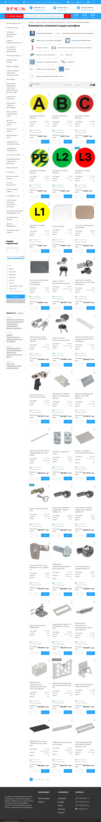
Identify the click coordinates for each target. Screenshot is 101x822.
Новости (41, 798)
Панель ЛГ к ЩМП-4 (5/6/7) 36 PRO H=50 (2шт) (84, 450)
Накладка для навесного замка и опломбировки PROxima (61, 394)
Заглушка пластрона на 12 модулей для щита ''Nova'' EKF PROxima (84, 338)
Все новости (20, 313)
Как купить (61, 805)
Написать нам (62, 10)
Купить (45, 141)
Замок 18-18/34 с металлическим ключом (61, 281)
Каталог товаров (14, 16)
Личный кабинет (87, 8)
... (44, 775)
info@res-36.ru (62, 8)
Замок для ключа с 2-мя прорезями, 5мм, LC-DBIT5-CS (39, 565)
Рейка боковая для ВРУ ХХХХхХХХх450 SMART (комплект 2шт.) (83, 741)
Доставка (61, 798)
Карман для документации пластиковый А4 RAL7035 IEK (62, 682)
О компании (62, 795)
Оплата (60, 802)
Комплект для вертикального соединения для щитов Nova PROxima (83, 623)
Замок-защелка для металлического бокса (38, 394)
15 (47, 775)
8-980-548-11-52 (39, 8)
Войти (83, 10)
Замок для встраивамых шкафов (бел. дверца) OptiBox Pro (61, 507)
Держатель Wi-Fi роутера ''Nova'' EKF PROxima (84, 682)
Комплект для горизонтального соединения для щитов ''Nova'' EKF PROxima (38, 682)
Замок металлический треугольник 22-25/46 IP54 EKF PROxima (85, 281)
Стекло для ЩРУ (58, 226)
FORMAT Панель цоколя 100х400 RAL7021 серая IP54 (38, 740)
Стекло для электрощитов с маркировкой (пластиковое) (39, 281)
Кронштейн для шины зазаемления (38, 623)
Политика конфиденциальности (14, 819)
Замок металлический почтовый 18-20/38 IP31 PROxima (38, 338)
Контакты (61, 809)
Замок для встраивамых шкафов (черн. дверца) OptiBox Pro (84, 507)
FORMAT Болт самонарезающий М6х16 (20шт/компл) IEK (61, 564)
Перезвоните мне (39, 10)
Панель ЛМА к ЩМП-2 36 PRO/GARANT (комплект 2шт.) (61, 623)
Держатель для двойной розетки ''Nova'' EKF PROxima (84, 394)
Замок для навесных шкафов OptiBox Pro (82, 565)
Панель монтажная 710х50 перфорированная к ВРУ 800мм (39, 451)
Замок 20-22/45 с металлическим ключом (61, 338)
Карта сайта (28, 819)
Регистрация (90, 10)
